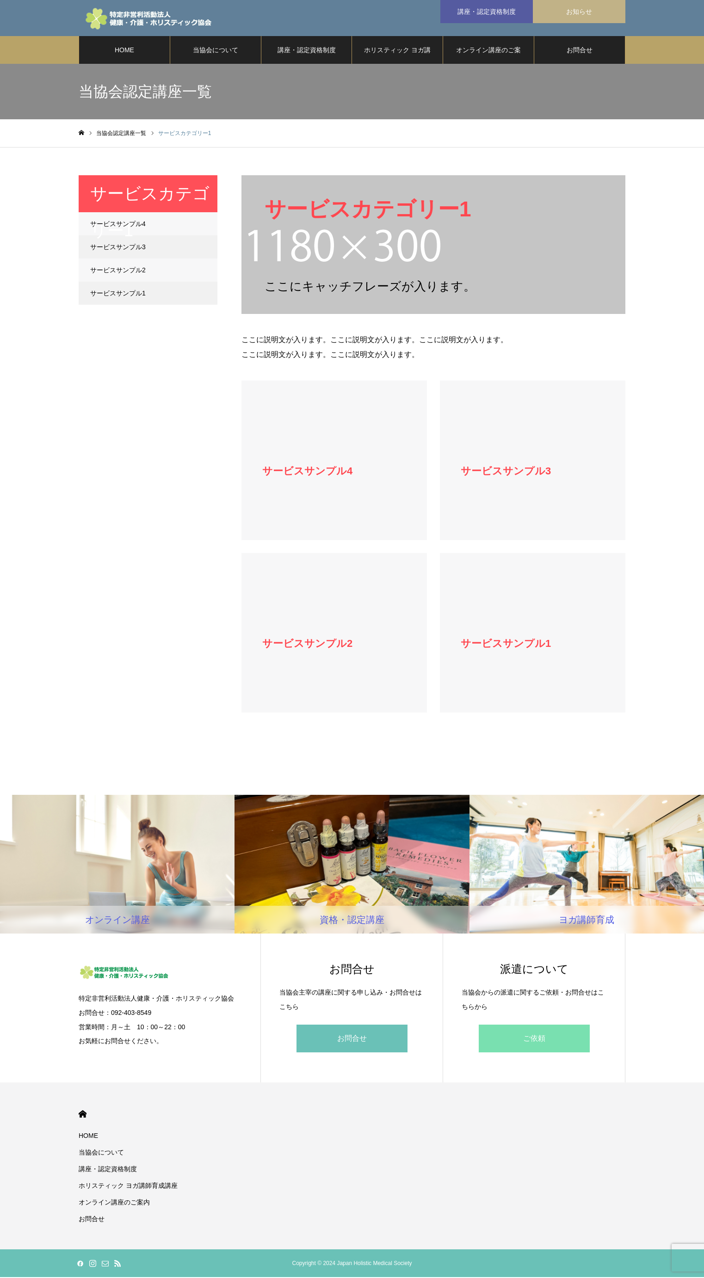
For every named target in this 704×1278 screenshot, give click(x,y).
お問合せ (580, 51)
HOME (124, 51)
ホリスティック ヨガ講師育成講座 (397, 56)
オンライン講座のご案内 (488, 56)
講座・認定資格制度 (307, 51)
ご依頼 (534, 1039)
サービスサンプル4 (118, 224)
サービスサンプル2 (118, 271)
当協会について (215, 51)
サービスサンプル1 (118, 294)
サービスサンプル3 (118, 248)
